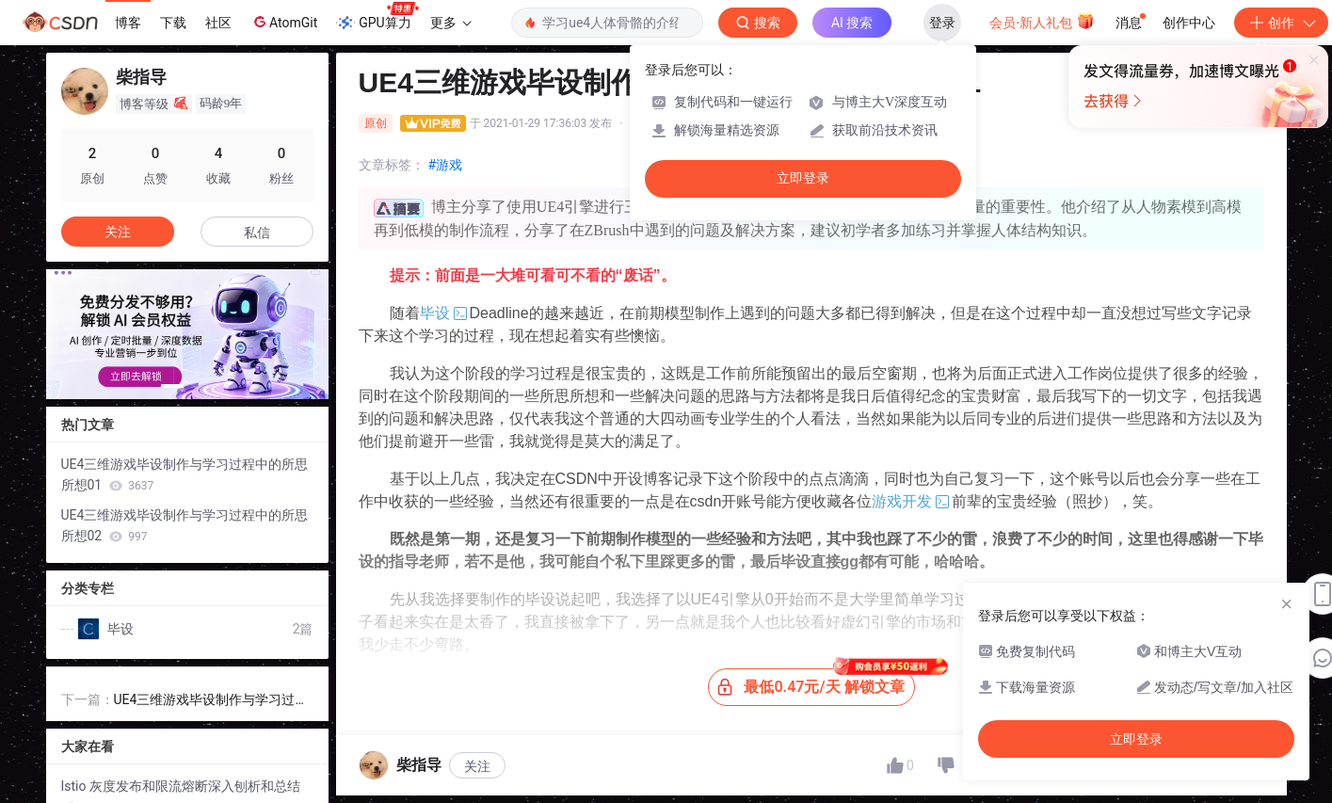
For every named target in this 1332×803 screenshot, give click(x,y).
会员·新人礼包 (1041, 20)
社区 (218, 22)
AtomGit (283, 22)
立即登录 (803, 178)
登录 (942, 22)
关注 (477, 766)
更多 (451, 22)
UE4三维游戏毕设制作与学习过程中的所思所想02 (185, 525)
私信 (257, 232)
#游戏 (445, 164)
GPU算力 (377, 17)
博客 (128, 22)
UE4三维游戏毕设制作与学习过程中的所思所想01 (185, 474)
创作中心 (1189, 22)
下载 (173, 22)
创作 (1281, 22)
